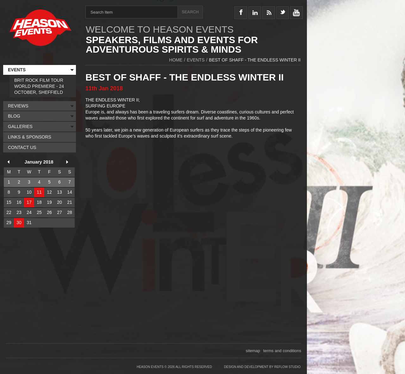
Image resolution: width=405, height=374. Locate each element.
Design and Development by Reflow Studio (262, 367)
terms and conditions (282, 350)
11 (39, 192)
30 (19, 222)
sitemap (253, 350)
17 (29, 202)
